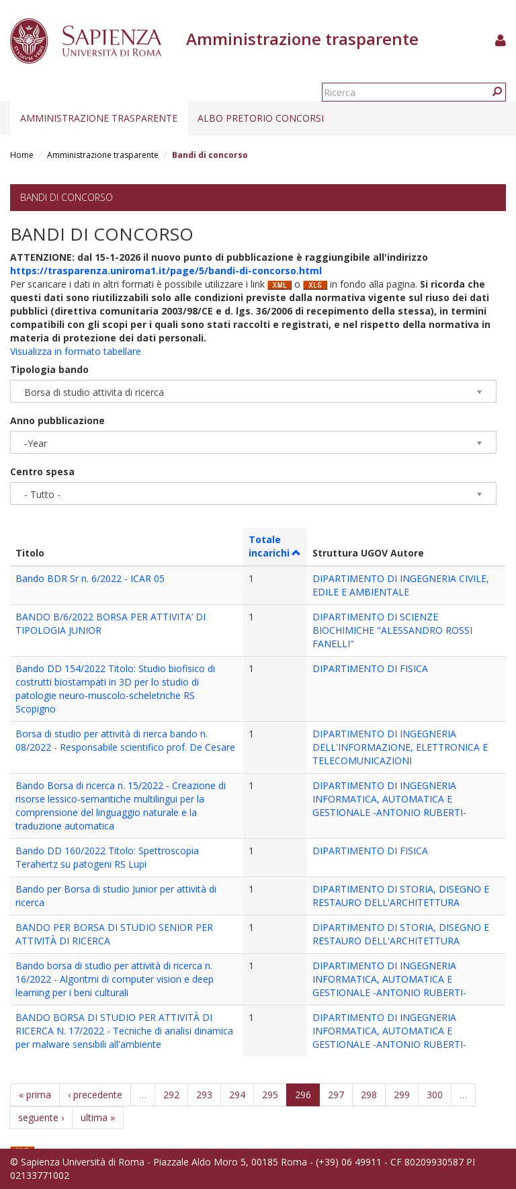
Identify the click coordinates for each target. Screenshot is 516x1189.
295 (270, 1094)
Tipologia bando (49, 369)
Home (22, 155)
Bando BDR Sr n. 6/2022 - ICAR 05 (90, 578)
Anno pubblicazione (57, 420)
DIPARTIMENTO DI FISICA (370, 668)
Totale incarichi (275, 546)
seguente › (41, 1117)
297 (336, 1094)
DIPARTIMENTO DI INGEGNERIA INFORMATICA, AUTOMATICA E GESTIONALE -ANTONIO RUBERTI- (389, 799)
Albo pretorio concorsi (261, 118)
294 (237, 1094)
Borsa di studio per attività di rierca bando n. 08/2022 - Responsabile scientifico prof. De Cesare (125, 740)
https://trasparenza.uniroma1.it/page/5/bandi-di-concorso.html (166, 270)
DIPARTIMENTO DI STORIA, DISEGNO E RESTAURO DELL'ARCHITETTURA (400, 896)
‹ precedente (95, 1094)
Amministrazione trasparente (98, 118)
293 (204, 1094)
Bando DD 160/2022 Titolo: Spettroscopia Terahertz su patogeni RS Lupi (107, 857)
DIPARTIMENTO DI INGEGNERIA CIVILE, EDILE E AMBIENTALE (400, 585)
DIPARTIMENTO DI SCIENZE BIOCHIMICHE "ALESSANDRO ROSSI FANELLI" (392, 630)
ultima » (98, 1117)
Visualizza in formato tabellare (75, 351)
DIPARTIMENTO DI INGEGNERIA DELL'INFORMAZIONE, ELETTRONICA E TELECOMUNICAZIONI (400, 747)
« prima (35, 1094)
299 (402, 1094)
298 (369, 1094)
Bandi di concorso (66, 197)
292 (171, 1094)
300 (435, 1094)
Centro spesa (42, 471)
